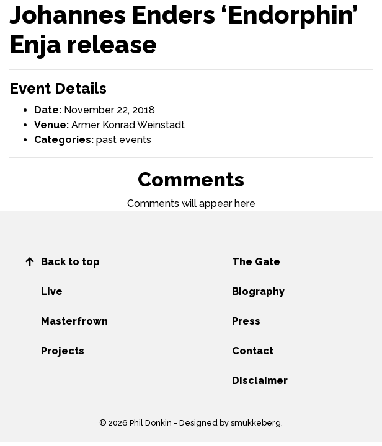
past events (123, 140)
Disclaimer (260, 381)
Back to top (70, 262)
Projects (62, 351)
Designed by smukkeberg (230, 422)
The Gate (256, 262)
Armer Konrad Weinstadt (128, 125)
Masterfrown (74, 321)
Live (52, 291)
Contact (252, 351)
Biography (258, 291)
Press (246, 321)
